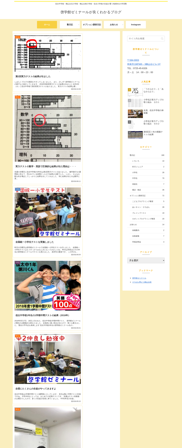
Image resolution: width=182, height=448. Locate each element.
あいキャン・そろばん (148, 207)
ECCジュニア (148, 166)
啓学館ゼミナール (139, 278)
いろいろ (148, 161)
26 (83, 424)
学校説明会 (148, 242)
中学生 (148, 178)
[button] (162, 38)
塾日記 (147, 155)
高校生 (148, 184)
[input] (146, 38)
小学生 (148, 172)
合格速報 (148, 236)
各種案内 (148, 230)
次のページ (66, 414)
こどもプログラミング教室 (148, 201)
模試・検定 (148, 189)
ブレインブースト (148, 213)
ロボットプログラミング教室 (148, 218)
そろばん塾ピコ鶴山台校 (142, 282)
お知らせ (147, 224)
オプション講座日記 (147, 195)
